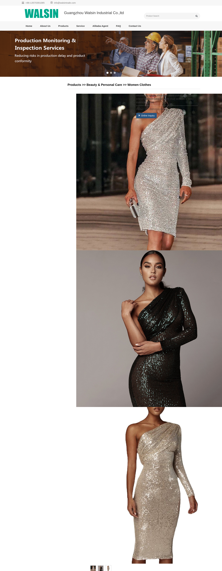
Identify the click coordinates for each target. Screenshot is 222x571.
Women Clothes (139, 84)
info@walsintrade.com (65, 3)
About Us (45, 26)
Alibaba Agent (100, 26)
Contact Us (135, 26)
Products (63, 26)
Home (29, 26)
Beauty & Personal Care (104, 84)
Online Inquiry (146, 115)
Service (80, 26)
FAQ (118, 26)
